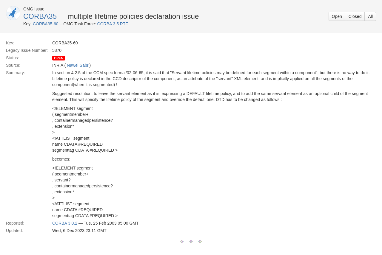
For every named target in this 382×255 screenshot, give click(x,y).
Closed (355, 16)
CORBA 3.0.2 (64, 223)
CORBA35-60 (45, 23)
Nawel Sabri (78, 65)
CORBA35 (40, 16)
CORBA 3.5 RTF (112, 23)
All (370, 16)
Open (337, 16)
